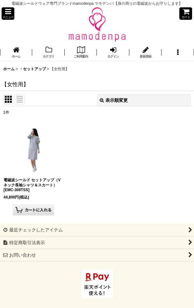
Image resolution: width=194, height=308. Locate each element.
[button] (8, 13)
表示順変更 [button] (114, 100)
